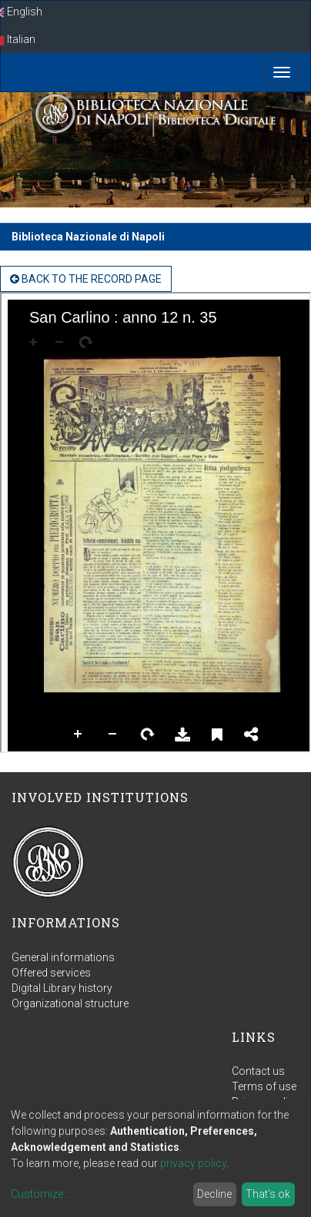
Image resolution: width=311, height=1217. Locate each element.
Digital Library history (62, 988)
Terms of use (264, 1086)
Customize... (40, 1194)
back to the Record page (86, 279)
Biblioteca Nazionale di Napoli (88, 236)
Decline (214, 1194)
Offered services (51, 973)
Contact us (258, 1071)
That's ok (268, 1194)
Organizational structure (70, 1003)
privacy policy (193, 1163)
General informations (63, 957)
